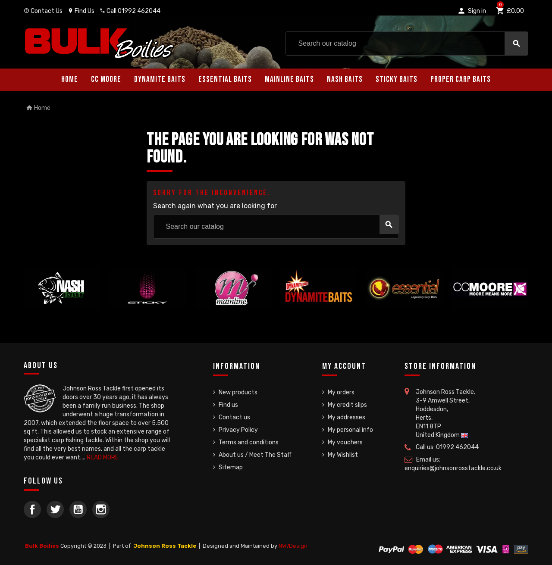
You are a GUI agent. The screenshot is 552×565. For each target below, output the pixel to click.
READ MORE (103, 457)
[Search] (406, 43)
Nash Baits (345, 79)
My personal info (350, 430)
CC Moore (106, 79)
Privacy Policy (238, 430)
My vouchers (345, 442)
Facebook (32, 509)
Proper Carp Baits (460, 79)
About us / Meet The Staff (255, 455)
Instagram (101, 509)
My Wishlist (343, 455)
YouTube (78, 509)
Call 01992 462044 (130, 11)
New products (238, 392)
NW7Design (293, 546)
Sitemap (231, 467)
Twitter (55, 509)
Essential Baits (225, 79)
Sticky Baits (396, 79)
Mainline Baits (289, 79)
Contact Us (43, 11)
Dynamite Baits (159, 79)
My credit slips (347, 405)
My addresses (346, 417)
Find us (228, 405)
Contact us (234, 417)
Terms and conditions (249, 442)
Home (69, 79)
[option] (62, 288)
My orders (341, 392)
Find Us (81, 11)
